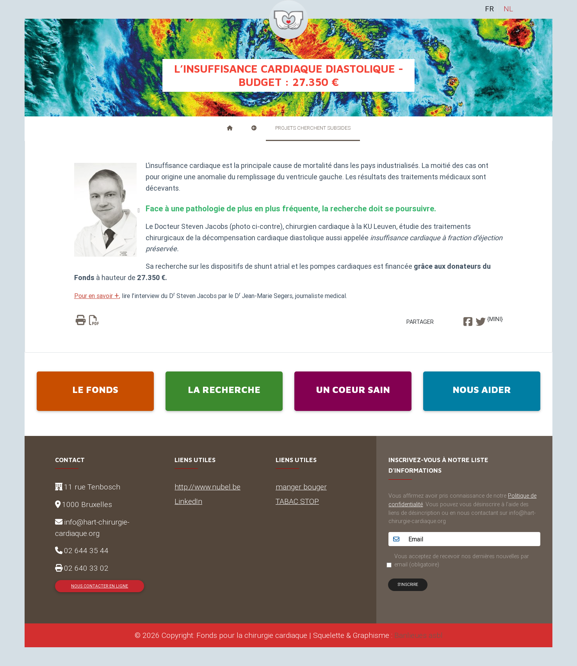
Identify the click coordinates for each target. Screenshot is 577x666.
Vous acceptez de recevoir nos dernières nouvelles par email (461, 560)
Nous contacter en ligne (99, 586)
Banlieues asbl (418, 635)
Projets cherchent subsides (313, 128)
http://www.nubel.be (207, 486)
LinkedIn (188, 501)
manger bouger (301, 486)
